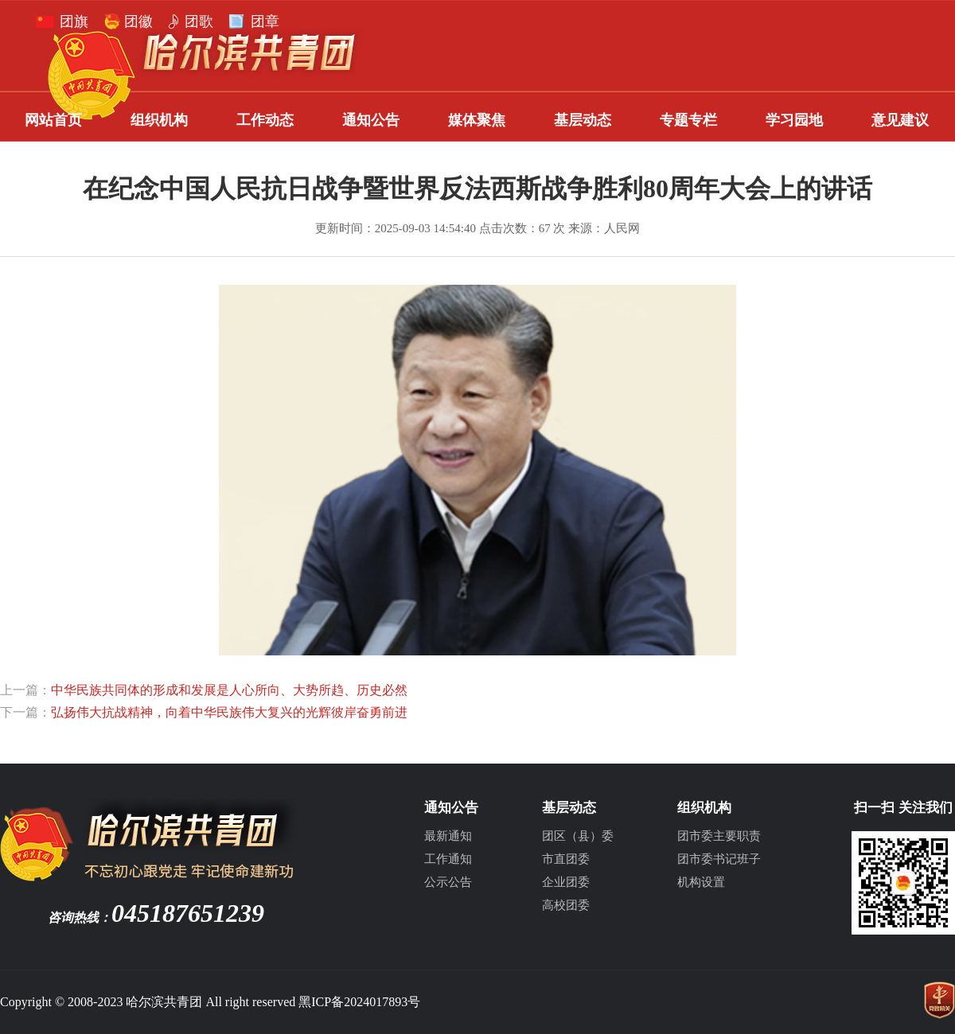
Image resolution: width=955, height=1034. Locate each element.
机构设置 (701, 882)
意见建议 (900, 120)
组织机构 (159, 120)
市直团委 (566, 859)
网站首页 (53, 120)
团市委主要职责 (719, 836)
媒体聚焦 (476, 120)
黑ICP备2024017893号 (359, 1002)
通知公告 (371, 120)
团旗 (74, 21)
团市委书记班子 (719, 859)
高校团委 (566, 905)
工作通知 (448, 859)
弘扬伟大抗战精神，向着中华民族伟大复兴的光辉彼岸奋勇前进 (229, 712)
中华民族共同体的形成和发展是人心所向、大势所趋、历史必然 (229, 690)
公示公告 (448, 882)
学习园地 (794, 120)
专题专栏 (688, 120)
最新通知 (448, 836)
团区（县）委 (578, 836)
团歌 (199, 21)
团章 (265, 21)
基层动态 (582, 120)
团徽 (138, 21)
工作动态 (265, 120)
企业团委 (566, 882)
